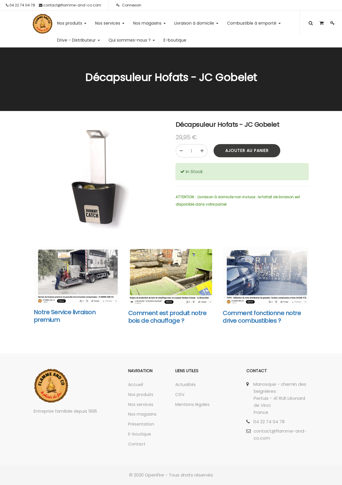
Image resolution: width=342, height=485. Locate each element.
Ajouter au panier (247, 150)
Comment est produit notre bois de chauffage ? (167, 317)
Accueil (135, 384)
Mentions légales (192, 404)
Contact (136, 444)
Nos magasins (142, 414)
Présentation (141, 424)
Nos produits (140, 394)
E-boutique (139, 434)
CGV (179, 394)
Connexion (128, 5)
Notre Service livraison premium (65, 316)
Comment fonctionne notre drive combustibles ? (262, 317)
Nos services (140, 404)
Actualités (185, 384)
